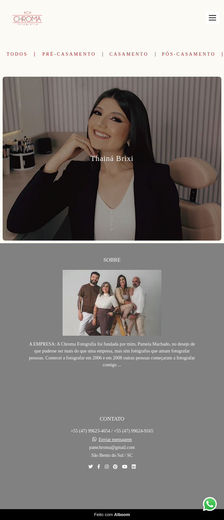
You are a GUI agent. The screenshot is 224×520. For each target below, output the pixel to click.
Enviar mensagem (115, 439)
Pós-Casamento (189, 54)
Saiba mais (112, 385)
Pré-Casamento (69, 54)
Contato (112, 489)
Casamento (128, 54)
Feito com (112, 514)
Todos (17, 54)
